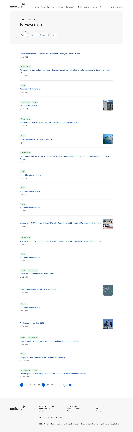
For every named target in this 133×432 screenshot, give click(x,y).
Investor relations (73, 408)
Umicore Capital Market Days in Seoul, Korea (38, 289)
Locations (120, 7)
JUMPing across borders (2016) (32, 323)
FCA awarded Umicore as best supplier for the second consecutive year (48, 122)
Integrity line (114, 424)
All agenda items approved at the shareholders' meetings (43, 357)
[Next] (67, 385)
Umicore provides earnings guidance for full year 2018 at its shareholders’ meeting (53, 373)
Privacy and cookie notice (89, 424)
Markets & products (46, 406)
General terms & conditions (70, 424)
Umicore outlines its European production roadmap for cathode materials (49, 341)
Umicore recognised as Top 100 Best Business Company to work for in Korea (50, 54)
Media (69, 411)
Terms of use (55, 424)
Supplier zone (104, 424)
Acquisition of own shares (30, 89)
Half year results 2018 (28, 106)
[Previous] (21, 385)
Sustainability (72, 406)
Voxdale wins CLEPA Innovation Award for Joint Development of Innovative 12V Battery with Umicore (60, 223)
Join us (41, 411)
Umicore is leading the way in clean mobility (37, 274)
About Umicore (44, 408)
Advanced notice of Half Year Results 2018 (37, 139)
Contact (113, 7)
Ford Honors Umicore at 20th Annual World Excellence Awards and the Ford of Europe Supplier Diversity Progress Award (65, 157)
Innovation (60, 7)
